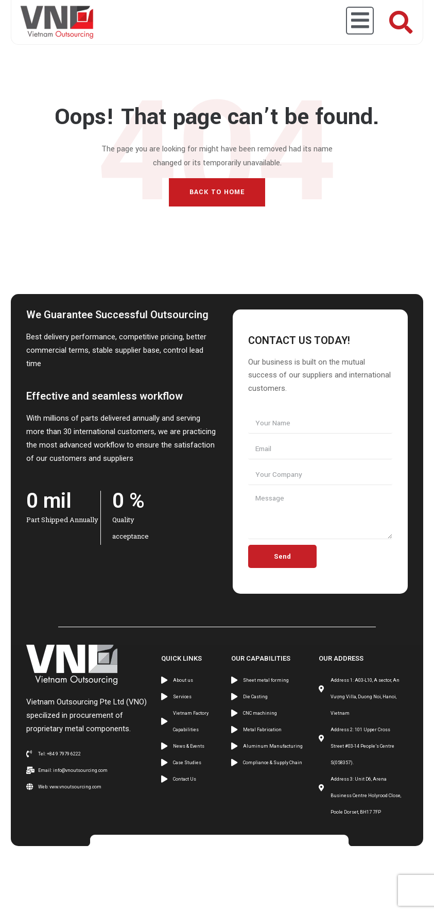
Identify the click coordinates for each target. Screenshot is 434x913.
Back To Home (217, 192)
